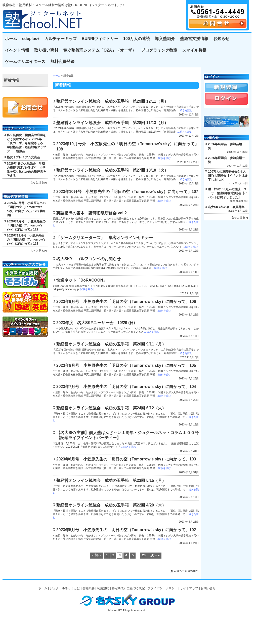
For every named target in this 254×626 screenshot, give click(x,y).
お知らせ (221, 38)
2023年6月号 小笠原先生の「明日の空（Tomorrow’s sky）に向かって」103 (126, 459)
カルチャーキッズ (61, 38)
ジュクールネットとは (65, 588)
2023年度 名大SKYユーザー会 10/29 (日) (95, 323)
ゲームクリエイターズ (25, 61)
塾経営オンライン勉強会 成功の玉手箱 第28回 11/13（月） (112, 123)
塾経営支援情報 (194, 38)
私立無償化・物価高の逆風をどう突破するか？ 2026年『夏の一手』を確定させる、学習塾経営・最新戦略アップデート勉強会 (26, 143)
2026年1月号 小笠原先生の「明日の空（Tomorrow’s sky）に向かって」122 (26, 225)
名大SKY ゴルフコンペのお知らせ (88, 259)
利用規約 (103, 588)
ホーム (11, 38)
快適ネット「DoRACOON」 (81, 280)
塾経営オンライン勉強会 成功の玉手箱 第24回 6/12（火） (111, 408)
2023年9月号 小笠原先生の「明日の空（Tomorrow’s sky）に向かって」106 (126, 301)
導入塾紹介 (165, 38)
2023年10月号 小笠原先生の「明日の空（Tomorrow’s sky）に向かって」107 (127, 191)
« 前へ (96, 555)
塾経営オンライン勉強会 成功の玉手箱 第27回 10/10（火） (112, 170)
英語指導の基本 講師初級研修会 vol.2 (91, 213)
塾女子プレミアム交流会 (23, 157)
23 (144, 555)
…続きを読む (184, 110)
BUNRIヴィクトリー (100, 38)
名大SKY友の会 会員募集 (226, 207)
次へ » (155, 555)
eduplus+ (30, 38)
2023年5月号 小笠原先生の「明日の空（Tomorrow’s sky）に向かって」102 (126, 530)
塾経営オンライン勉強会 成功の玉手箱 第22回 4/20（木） (111, 505)
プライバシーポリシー (162, 588)
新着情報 (11, 80)
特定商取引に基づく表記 (128, 588)
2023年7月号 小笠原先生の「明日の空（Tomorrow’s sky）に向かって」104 (126, 386)
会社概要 (88, 588)
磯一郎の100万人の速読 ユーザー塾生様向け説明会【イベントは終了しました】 (227, 193)
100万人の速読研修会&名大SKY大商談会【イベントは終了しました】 (227, 175)
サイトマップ (189, 588)
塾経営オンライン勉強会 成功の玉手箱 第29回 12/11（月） (112, 101)
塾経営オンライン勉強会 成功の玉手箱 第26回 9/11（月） (111, 344)
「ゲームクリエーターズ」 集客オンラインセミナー (104, 238)
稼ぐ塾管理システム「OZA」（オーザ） (99, 50)
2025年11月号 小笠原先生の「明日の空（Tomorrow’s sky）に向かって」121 (26, 239)
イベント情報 (17, 50)
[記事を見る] (86, 289)
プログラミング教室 (159, 50)
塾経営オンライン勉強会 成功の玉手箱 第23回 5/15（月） (111, 480)
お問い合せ (208, 588)
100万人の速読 (136, 38)
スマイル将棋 (194, 50)
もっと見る (37, 182)
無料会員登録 (62, 61)
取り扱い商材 (46, 50)
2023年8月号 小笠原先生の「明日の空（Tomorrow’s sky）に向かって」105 (126, 365)
